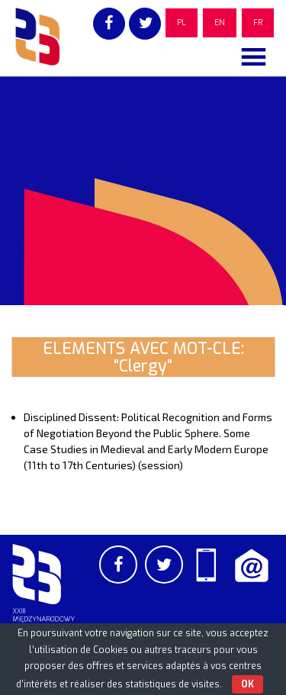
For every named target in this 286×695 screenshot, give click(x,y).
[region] (143, 190)
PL (181, 22)
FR (257, 22)
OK (247, 684)
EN (219, 22)
